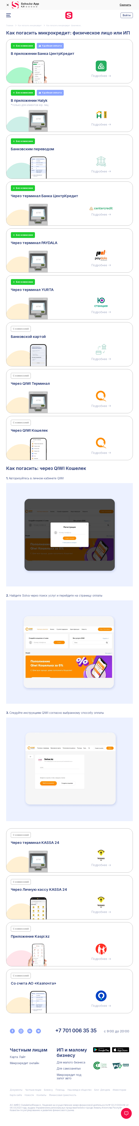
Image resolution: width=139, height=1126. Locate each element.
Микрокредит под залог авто (69, 1076)
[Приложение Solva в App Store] (120, 1049)
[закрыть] (7, 5)
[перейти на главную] (68, 15)
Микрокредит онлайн (24, 1063)
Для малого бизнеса (71, 1062)
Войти (127, 15)
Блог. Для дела (102, 1089)
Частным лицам (28, 1050)
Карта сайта (16, 1095)
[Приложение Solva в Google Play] (101, 1049)
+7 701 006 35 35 (76, 1031)
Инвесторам (119, 1089)
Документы (16, 1089)
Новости (29, 1095)
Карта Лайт (18, 1057)
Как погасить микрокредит (30, 25)
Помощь (60, 1089)
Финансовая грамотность (62, 1095)
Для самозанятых (69, 1068)
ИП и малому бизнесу (72, 1052)
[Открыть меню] (8, 15)
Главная (9, 25)
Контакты (41, 1095)
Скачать (125, 4)
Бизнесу (48, 1089)
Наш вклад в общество (80, 1089)
